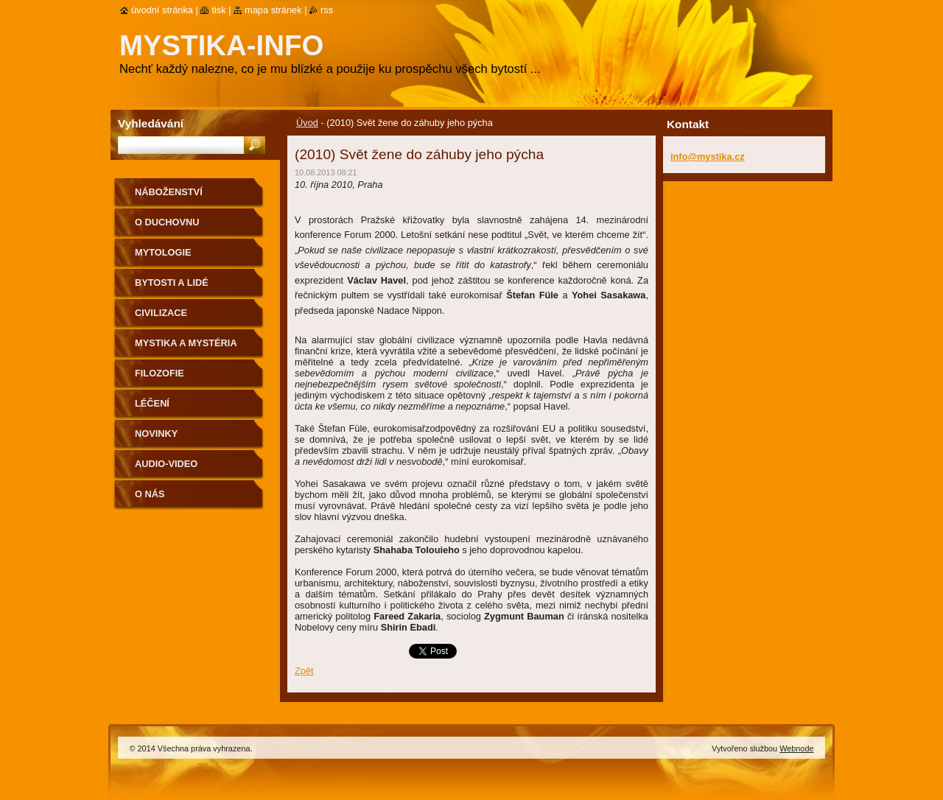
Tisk (218, 9)
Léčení (152, 403)
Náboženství (169, 191)
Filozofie (159, 373)
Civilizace (161, 312)
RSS (326, 9)
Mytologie (163, 252)
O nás (150, 493)
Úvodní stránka (162, 9)
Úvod (307, 122)
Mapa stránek (273, 9)
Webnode (796, 748)
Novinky (156, 433)
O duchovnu (167, 222)
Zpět (304, 670)
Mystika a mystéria (186, 342)
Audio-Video (166, 463)
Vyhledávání (150, 123)
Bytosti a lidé (171, 282)
